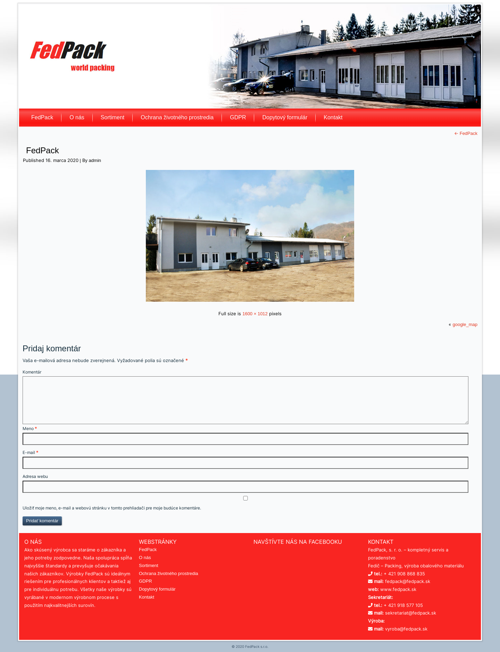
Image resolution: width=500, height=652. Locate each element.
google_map (464, 324)
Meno (30, 428)
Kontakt (333, 117)
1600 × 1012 (255, 313)
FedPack (42, 117)
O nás (76, 117)
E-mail (30, 452)
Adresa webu (35, 476)
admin (95, 160)
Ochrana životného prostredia (177, 117)
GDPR (238, 117)
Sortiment (112, 117)
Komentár (32, 372)
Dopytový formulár (284, 117)
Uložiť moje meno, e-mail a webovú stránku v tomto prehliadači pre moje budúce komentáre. (112, 508)
